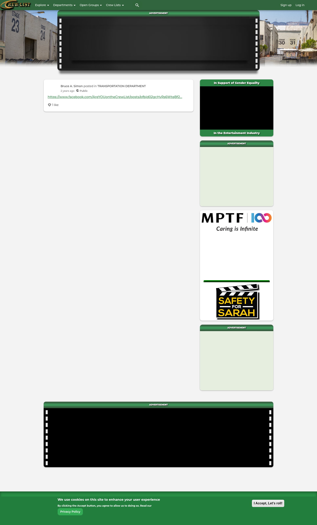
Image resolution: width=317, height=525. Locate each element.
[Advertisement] (159, 42)
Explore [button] (42, 5)
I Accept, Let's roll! (268, 503)
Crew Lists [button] (115, 5)
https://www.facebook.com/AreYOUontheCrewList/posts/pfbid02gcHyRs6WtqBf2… (115, 97)
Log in (300, 5)
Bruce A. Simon (72, 86)
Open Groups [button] (91, 5)
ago (67, 90)
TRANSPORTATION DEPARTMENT (121, 86)
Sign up (286, 5)
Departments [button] (64, 5)
